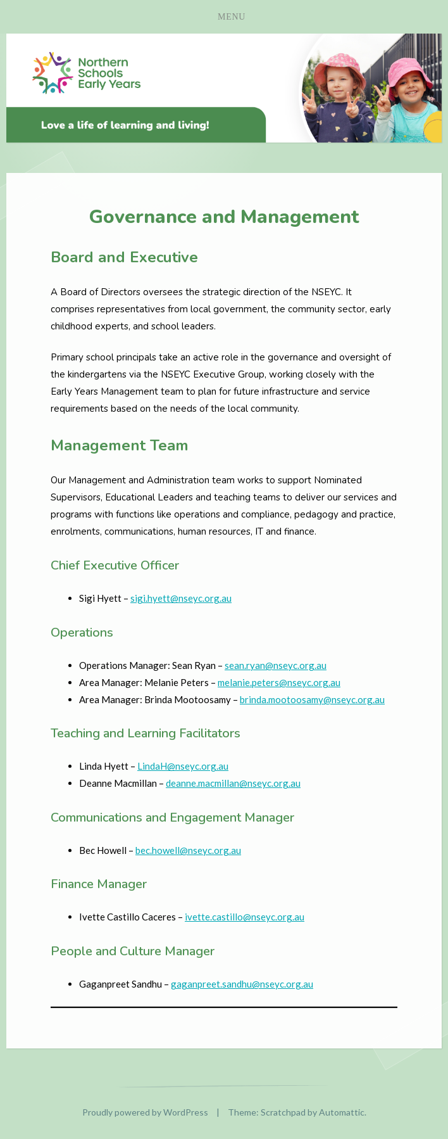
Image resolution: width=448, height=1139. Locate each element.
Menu (232, 17)
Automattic (341, 1112)
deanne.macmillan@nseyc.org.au (233, 783)
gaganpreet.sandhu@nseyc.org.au (242, 983)
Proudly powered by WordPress (145, 1112)
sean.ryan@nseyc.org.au (276, 665)
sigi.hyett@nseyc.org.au (181, 598)
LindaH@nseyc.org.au (182, 766)
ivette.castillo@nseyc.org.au (244, 916)
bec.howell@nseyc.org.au (188, 850)
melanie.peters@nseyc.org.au (279, 682)
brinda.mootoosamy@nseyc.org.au (312, 699)
